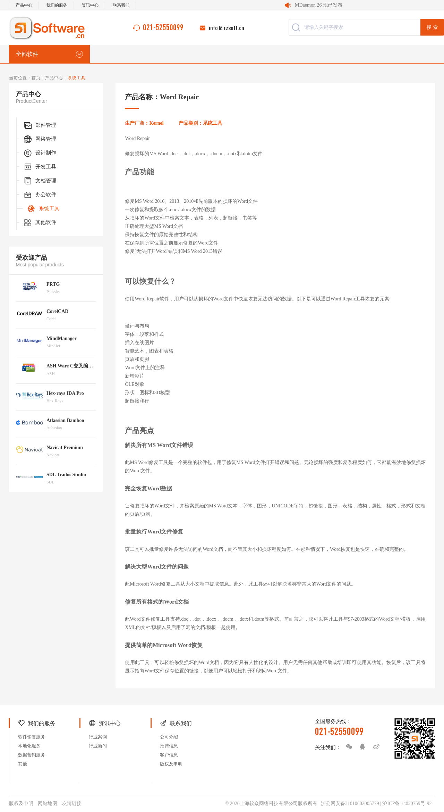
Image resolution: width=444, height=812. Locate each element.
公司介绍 (169, 736)
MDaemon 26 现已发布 (318, 5)
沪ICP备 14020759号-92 (407, 803)
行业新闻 (98, 745)
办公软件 (39, 195)
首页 (36, 77)
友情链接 (72, 803)
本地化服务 (29, 745)
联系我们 (121, 5)
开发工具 (39, 167)
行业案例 (98, 736)
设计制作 (39, 153)
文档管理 (39, 181)
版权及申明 (171, 764)
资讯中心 (90, 5)
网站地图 (47, 803)
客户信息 (169, 754)
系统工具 (43, 209)
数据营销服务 (31, 754)
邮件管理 (39, 125)
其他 (22, 764)
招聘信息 (169, 745)
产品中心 (24, 5)
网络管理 (39, 139)
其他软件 (39, 222)
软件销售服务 (31, 736)
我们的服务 (56, 5)
